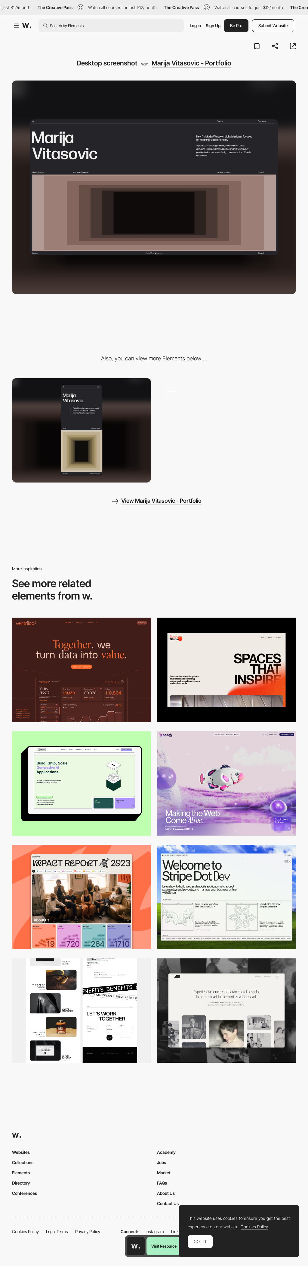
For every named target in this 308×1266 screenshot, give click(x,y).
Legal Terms (57, 1231)
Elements (21, 1172)
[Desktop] (81, 670)
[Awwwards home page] (136, 1246)
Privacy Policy (87, 1231)
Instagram (155, 1231)
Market (164, 1172)
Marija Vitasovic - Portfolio (191, 63)
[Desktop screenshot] (226, 1010)
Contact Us (168, 1203)
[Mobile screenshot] (81, 430)
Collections (22, 1162)
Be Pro (236, 25)
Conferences (24, 1193)
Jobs (161, 1162)
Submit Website (273, 25)
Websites (21, 1152)
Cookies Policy (25, 1231)
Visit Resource (164, 1246)
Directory (21, 1182)
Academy (166, 1152)
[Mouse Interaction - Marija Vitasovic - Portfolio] (226, 430)
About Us (166, 1193)
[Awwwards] (26, 25)
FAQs (162, 1182)
